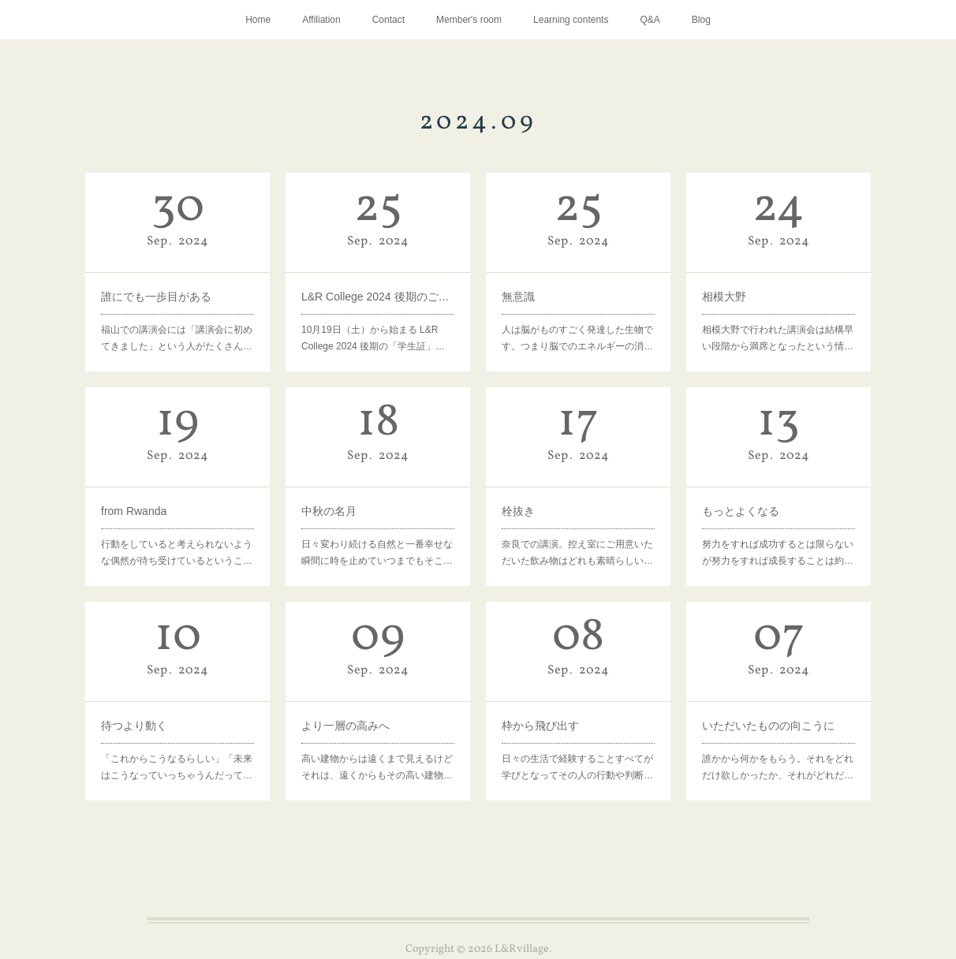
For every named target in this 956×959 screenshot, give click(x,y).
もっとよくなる (740, 511)
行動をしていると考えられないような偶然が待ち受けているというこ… (176, 553)
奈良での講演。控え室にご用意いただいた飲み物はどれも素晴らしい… (577, 553)
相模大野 (724, 296)
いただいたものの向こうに (768, 725)
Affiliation (321, 19)
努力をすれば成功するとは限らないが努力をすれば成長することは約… (777, 553)
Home (258, 19)
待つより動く (134, 725)
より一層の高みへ (345, 725)
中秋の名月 (329, 511)
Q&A (649, 19)
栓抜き (518, 511)
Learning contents (570, 19)
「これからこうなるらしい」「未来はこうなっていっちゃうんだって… (176, 767)
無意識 (518, 296)
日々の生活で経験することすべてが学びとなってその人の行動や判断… (577, 767)
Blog (701, 19)
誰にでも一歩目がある (156, 296)
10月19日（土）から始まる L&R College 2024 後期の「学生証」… (373, 338)
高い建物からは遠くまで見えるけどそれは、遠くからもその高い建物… (377, 767)
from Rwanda (133, 511)
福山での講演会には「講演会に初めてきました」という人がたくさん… (176, 338)
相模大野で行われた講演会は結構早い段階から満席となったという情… (777, 338)
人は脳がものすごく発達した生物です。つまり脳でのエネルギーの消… (577, 338)
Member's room (469, 19)
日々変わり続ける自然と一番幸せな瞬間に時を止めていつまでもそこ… (377, 553)
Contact (388, 19)
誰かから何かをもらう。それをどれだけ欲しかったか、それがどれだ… (777, 767)
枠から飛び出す (540, 725)
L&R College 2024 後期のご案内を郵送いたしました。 (377, 296)
